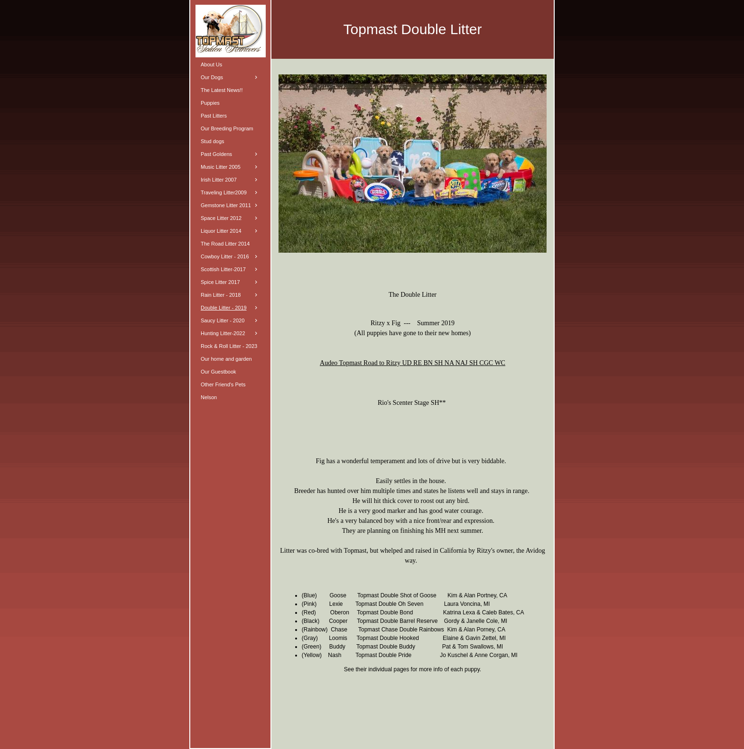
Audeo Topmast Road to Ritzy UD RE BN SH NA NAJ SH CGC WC (412, 362)
